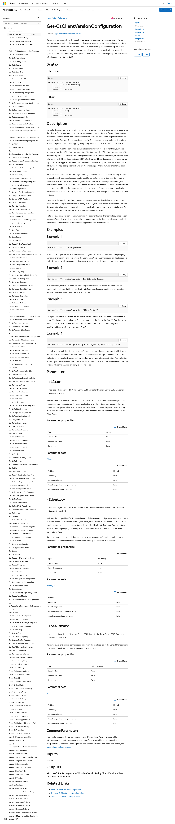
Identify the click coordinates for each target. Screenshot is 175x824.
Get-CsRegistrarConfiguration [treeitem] (20, 412)
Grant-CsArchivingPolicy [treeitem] (18, 661)
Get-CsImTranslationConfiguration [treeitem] (21, 213)
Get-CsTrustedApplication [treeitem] (18, 523)
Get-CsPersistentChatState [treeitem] (19, 357)
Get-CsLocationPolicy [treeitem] (17, 247)
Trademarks (100, 817)
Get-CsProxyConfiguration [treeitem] (18, 395)
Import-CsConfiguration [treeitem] (18, 750)
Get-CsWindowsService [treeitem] (17, 650)
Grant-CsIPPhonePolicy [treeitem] (17, 692)
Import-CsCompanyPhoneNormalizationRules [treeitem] (23, 745)
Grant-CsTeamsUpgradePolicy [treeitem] (20, 719)
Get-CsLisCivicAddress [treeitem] (17, 223)
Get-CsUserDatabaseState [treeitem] (18, 561)
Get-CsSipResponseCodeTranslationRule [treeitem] (23, 464)
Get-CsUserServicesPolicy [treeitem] (18, 585)
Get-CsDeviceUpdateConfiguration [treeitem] (22, 113)
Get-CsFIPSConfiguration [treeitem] (18, 171)
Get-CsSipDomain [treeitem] (15, 461)
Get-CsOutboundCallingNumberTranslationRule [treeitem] (25, 314)
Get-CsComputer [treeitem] (15, 82)
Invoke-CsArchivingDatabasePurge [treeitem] (22, 792)
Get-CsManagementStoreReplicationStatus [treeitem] (25, 254)
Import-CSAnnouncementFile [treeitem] (20, 737)
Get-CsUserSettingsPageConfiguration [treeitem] (23, 592)
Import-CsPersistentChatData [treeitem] (20, 767)
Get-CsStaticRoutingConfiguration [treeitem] (21, 475)
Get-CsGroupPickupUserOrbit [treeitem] (20, 178)
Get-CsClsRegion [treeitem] (15, 65)
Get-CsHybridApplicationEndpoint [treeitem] (21, 192)
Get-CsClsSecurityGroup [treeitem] (18, 75)
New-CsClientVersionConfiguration (66, 789)
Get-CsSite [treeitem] (13, 468)
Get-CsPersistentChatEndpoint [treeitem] (20, 347)
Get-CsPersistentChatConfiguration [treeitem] (22, 340)
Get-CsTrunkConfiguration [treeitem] (18, 520)
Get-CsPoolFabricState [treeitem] (17, 374)
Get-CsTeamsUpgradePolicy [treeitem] (19, 485)
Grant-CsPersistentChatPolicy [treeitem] (20, 706)
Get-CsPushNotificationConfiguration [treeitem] (22, 405)
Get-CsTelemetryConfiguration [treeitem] (20, 489)
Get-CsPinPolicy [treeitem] (15, 360)
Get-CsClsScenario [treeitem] (16, 68)
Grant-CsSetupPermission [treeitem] (18, 716)
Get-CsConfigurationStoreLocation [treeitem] (22, 99)
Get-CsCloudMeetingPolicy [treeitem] (19, 54)
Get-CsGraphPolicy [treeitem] (16, 175)
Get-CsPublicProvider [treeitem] (17, 402)
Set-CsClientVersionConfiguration (65, 796)
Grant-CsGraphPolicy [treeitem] (16, 685)
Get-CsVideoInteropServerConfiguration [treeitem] (24, 599)
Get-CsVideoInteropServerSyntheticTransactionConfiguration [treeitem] (25, 606)
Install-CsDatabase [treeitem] (16, 785)
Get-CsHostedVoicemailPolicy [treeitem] (20, 185)
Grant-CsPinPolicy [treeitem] (15, 709)
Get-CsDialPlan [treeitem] (14, 144)
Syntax (139, 23)
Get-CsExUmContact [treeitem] (16, 164)
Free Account (166, 10)
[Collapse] (38, 18)
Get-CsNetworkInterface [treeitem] (18, 282)
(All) (49, 693)
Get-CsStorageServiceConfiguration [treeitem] (22, 478)
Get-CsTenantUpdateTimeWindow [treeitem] (21, 495)
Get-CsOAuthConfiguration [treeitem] (19, 306)
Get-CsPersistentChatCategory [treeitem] (20, 330)
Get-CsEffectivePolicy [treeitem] (16, 147)
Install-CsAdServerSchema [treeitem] (18, 781)
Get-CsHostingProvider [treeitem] (17, 188)
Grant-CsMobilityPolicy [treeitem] (17, 699)
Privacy (53, 817)
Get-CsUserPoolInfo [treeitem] (16, 572)
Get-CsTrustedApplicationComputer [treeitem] (22, 527)
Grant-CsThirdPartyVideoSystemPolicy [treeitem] (23, 723)
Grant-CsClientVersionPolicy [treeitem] (19, 671)
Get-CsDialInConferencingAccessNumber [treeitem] (24, 127)
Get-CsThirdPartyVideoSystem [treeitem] (20, 506)
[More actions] (126, 18)
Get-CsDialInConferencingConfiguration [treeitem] (23, 131)
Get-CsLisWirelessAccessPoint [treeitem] (20, 244)
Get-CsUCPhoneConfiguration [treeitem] (20, 537)
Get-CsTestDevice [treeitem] (15, 499)
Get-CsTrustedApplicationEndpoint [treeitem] (22, 530)
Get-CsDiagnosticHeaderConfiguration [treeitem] (23, 124)
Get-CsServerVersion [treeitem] (16, 450)
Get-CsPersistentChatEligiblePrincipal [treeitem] (22, 343)
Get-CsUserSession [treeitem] (16, 589)
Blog (33, 817)
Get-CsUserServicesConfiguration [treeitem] (21, 582)
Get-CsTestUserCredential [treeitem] (18, 502)
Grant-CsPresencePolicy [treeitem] (17, 712)
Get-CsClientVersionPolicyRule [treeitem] (20, 41)
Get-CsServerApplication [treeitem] (18, 443)
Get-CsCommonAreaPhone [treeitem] (19, 79)
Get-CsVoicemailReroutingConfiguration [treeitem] (24, 622)
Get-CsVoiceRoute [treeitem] (15, 633)
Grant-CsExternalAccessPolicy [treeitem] (20, 681)
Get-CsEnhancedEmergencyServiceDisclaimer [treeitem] (24, 152)
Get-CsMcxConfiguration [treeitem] (18, 258)
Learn (49, 18)
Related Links (140, 42)
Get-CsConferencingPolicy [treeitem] (18, 96)
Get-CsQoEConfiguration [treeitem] (18, 409)
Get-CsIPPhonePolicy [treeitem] (16, 216)
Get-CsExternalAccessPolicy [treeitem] (19, 157)
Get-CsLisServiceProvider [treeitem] (18, 233)
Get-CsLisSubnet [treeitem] (15, 237)
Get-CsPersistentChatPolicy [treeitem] (19, 350)
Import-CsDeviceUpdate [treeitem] (18, 753)
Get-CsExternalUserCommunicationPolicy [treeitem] (24, 161)
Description (139, 26)
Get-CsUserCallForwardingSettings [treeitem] (22, 558)
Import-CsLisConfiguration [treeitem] (19, 764)
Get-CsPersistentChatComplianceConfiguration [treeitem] (24, 335)
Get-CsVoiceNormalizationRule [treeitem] (20, 626)
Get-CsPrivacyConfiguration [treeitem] (19, 392)
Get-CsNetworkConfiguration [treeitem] (20, 278)
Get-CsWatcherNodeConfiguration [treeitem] (21, 643)
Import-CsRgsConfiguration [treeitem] (19, 774)
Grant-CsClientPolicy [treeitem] (16, 668)
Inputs (138, 35)
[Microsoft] (4, 3)
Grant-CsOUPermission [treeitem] (17, 702)
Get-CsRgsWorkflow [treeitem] (16, 437)
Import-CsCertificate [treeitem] (16, 740)
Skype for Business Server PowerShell (67, 33)
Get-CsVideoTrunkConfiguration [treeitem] (21, 616)
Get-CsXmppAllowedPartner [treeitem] (19, 654)
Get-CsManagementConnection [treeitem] (21, 251)
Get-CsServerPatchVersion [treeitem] (18, 447)
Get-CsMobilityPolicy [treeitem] (16, 271)
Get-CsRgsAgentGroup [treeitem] (17, 419)
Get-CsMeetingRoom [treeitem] (17, 268)
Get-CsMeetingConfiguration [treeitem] (19, 264)
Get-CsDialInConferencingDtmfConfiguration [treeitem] (24, 135)
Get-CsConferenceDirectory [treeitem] (19, 86)
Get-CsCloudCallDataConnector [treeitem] (20, 44)
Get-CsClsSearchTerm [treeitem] (17, 72)
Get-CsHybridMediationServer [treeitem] (20, 195)
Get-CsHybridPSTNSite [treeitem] (17, 202)
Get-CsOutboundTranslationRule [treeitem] (21, 319)
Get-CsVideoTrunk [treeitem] (15, 612)
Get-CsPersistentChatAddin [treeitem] (19, 326)
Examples (139, 29)
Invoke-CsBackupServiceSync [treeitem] (20, 795)
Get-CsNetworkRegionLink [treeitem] (18, 296)
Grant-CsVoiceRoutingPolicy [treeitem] (19, 733)
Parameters (140, 32)
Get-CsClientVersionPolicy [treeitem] (18, 38)
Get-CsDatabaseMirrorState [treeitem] (19, 110)
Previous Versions (22, 817)
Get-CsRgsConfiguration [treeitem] (18, 423)
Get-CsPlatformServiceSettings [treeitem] (20, 364)
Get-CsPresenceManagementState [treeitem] (22, 381)
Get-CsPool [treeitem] (13, 367)
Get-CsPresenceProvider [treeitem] (18, 388)
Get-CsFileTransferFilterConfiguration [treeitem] (22, 168)
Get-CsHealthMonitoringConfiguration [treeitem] (23, 181)
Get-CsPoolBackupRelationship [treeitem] (20, 371)
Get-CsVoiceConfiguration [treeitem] (18, 619)
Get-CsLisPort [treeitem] (14, 230)
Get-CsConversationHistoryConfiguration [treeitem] (24, 103)
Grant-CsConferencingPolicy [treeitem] (19, 674)
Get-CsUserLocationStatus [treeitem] (19, 568)
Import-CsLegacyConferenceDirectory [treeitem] (23, 757)
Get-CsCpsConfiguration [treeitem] (18, 106)
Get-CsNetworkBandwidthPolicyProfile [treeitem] (23, 275)
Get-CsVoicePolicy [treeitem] (15, 629)
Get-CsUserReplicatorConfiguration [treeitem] (22, 579)
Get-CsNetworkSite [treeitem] (16, 299)
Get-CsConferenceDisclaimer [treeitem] (19, 89)
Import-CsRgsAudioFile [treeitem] (17, 771)
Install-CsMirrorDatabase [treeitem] (18, 788)
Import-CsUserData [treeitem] (16, 778)
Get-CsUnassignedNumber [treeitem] (19, 544)
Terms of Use (89, 817)
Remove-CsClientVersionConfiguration (67, 793)
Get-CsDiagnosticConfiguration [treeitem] (20, 120)
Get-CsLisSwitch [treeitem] (15, 240)
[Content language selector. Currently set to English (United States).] (14, 811)
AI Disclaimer (8, 817)
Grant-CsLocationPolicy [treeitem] (17, 695)
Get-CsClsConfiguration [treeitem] (17, 61)
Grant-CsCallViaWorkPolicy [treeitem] (19, 664)
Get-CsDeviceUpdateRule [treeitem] (18, 117)
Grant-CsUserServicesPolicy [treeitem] (19, 726)
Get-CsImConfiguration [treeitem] (17, 206)
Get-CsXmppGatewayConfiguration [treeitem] (22, 657)
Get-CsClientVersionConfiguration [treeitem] (22, 34)
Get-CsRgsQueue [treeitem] (15, 433)
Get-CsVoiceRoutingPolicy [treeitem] (18, 636)
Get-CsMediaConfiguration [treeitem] (19, 261)
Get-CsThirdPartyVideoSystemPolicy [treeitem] (22, 509)
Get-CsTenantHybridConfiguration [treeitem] (21, 492)
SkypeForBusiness (60, 18)
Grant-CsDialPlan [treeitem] (15, 678)
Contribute (43, 817)
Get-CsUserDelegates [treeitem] (17, 565)
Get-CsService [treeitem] (14, 454)
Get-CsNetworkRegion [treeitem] (17, 292)
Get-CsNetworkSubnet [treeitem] (17, 303)
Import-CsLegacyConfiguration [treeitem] (20, 760)
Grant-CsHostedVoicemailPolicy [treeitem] (20, 688)
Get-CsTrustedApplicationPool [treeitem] (20, 533)
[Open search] (163, 3)
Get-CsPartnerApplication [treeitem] (18, 323)
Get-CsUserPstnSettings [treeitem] (18, 575)
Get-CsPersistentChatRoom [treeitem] (19, 354)
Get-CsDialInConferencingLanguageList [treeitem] (23, 140)
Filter (50, 459)
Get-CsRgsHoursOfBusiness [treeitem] (19, 430)
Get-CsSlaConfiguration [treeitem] (17, 471)
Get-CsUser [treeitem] (13, 551)
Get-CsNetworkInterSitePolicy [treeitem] (20, 289)
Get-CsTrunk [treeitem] (13, 516)
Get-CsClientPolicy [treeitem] (15, 31)
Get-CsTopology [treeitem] (15, 513)
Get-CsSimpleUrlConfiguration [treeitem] (20, 457)
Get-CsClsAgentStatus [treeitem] (17, 58)
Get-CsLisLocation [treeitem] (15, 226)
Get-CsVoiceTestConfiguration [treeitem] (20, 640)
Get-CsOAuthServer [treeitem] (16, 310)
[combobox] (22, 23)
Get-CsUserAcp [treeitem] (14, 554)
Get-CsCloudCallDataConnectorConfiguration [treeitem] (24, 49)
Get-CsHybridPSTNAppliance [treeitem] (19, 199)
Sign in (169, 3)
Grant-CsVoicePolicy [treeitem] (16, 730)
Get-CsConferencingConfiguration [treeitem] (21, 92)
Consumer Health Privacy (69, 817)
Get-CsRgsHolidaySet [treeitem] (17, 426)
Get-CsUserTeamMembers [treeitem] (18, 596)
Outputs (139, 39)
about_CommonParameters (58, 747)
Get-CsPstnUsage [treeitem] (15, 399)
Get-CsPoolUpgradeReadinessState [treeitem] (22, 378)
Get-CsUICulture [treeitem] (15, 540)
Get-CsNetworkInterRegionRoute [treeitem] (21, 285)
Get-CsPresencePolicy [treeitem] (17, 385)
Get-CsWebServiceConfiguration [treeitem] (21, 647)
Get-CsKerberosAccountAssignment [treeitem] (22, 220)
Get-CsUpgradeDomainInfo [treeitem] (19, 547)
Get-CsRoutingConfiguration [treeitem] (19, 440)
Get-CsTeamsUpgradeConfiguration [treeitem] (22, 482)
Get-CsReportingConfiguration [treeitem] (20, 416)
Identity (51, 585)
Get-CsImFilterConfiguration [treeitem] (19, 209)
